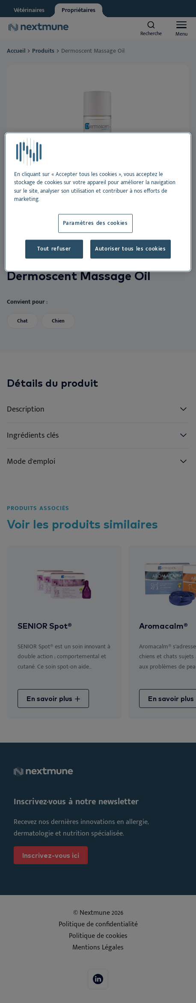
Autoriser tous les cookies (130, 249)
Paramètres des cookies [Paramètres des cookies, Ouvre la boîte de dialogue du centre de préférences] (95, 223)
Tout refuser (54, 249)
